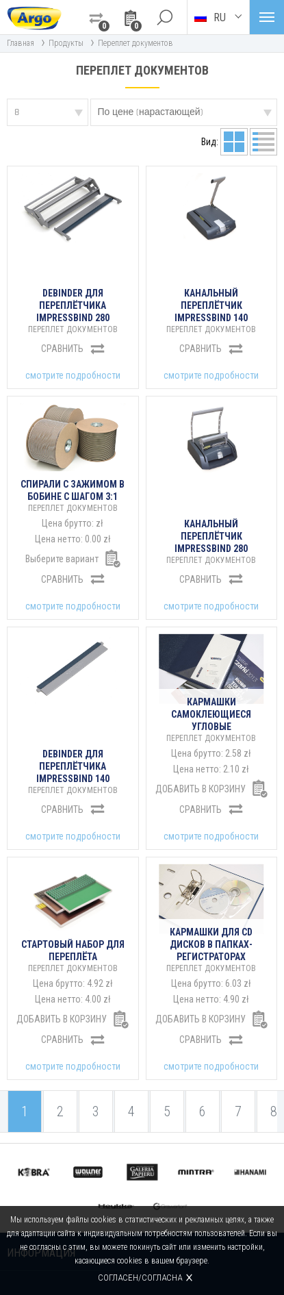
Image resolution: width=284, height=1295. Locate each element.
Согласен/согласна (140, 1277)
